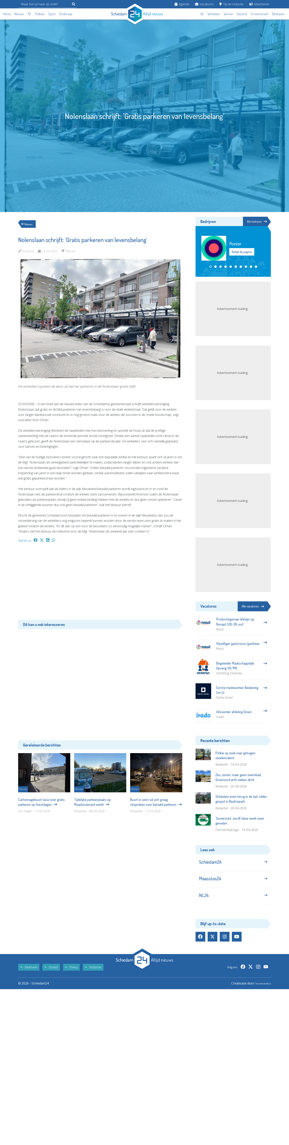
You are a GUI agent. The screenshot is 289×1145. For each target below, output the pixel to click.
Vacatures (204, 4)
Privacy (71, 975)
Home (7, 14)
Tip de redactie (231, 4)
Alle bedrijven (253, 222)
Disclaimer (93, 975)
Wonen (228, 14)
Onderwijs (65, 14)
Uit (202, 14)
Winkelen (213, 14)
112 (29, 14)
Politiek (39, 14)
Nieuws (19, 14)
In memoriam (260, 14)
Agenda (182, 4)
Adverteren (259, 4)
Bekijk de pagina (242, 252)
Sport (52, 14)
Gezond (242, 14)
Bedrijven (278, 14)
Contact (51, 975)
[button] (210, 267)
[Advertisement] (100, 583)
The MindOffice (260, 991)
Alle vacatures (253, 606)
